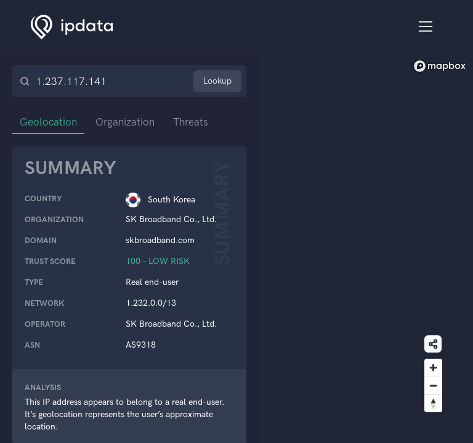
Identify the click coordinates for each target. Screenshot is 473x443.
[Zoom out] (433, 385)
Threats (190, 122)
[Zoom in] (433, 368)
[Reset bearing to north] (433, 403)
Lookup (217, 81)
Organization (125, 122)
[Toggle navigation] (426, 27)
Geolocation (48, 122)
